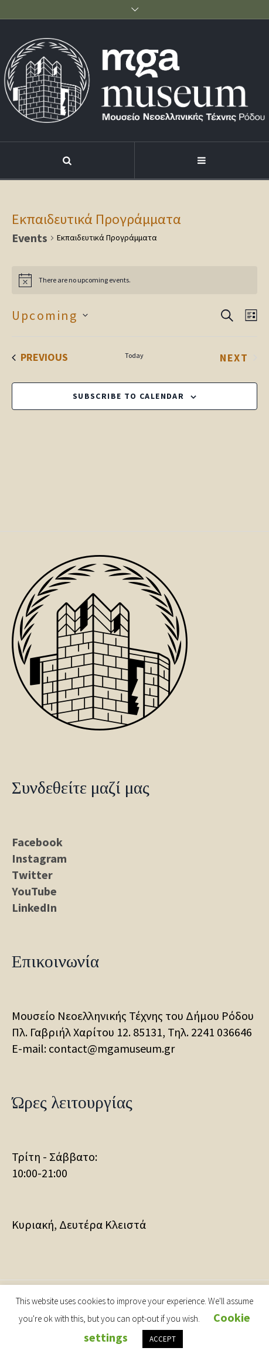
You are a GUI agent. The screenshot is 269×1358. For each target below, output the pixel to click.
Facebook (37, 842)
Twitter (32, 874)
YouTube (34, 891)
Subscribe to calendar (128, 396)
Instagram (39, 858)
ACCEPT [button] (162, 1339)
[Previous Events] (40, 357)
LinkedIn (34, 907)
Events (29, 237)
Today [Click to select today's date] (134, 355)
